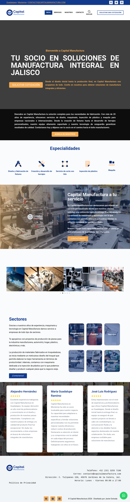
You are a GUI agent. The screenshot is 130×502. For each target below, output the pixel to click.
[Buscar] (89, 12)
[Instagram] (116, 2)
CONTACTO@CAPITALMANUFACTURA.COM (46, 2)
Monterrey (22, 2)
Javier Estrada (111, 499)
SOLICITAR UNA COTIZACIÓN (110, 12)
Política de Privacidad (22, 483)
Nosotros (69, 12)
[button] (9, 279)
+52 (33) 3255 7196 (110, 470)
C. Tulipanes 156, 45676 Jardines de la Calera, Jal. (90, 477)
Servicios (57, 12)
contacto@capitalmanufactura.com (102, 474)
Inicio (48, 12)
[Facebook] (111, 2)
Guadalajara (11, 2)
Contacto (80, 12)
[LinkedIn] (122, 2)
